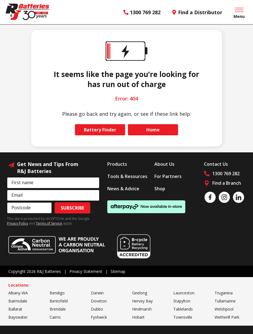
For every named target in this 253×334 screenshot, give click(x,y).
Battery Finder (100, 130)
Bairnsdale (17, 301)
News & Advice (123, 189)
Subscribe (72, 208)
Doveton (99, 301)
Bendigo (57, 292)
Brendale (58, 309)
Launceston (183, 292)
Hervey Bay (142, 301)
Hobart (138, 317)
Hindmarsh (142, 309)
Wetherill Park (227, 317)
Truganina (224, 292)
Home (153, 130)
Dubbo (97, 309)
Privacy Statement (85, 271)
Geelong (139, 292)
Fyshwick (99, 317)
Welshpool (224, 309)
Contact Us (216, 164)
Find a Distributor (197, 12)
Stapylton (181, 301)
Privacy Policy (17, 223)
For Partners (168, 176)
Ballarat (15, 309)
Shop (159, 189)
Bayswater (18, 317)
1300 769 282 (141, 12)
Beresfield (59, 301)
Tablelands (183, 309)
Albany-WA (18, 292)
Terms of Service (49, 223)
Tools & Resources (127, 176)
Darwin (97, 292)
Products (117, 164)
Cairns (55, 317)
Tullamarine (225, 301)
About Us (164, 164)
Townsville (182, 317)
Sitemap (118, 271)
